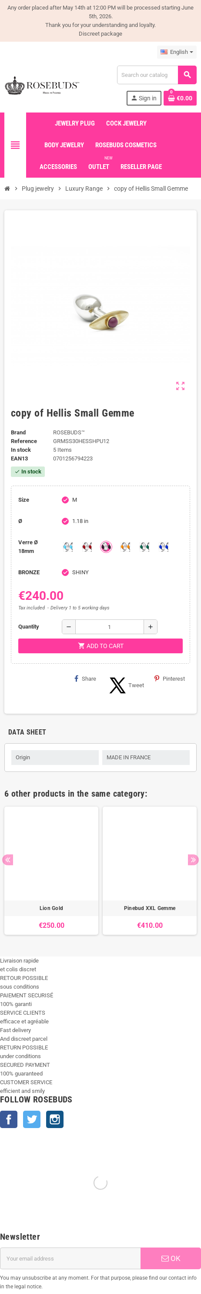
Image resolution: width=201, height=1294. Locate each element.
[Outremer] (163, 547)
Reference (24, 441)
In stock (21, 450)
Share (85, 678)
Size (23, 499)
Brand (18, 432)
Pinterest (169, 678)
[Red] (87, 547)
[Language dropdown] (177, 52)
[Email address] (70, 1258)
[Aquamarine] (68, 547)
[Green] (144, 547)
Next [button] (193, 859)
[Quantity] (109, 627)
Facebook (8, 1119)
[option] (51, 871)
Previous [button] (7, 859)
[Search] (156, 75)
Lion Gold (51, 908)
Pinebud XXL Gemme (149, 908)
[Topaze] (125, 547)
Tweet (125, 685)
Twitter (31, 1119)
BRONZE (29, 572)
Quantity (28, 626)
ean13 (19, 458)
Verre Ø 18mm (28, 546)
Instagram (55, 1119)
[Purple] (106, 547)
